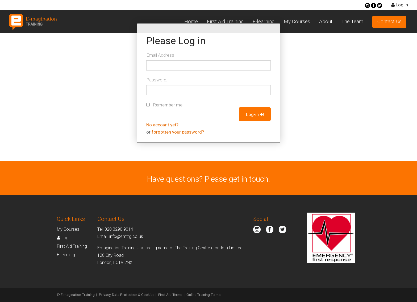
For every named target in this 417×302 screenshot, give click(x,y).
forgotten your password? (178, 132)
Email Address (160, 55)
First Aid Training (225, 21)
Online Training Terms (203, 294)
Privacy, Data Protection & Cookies (126, 294)
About (325, 21)
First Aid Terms (170, 294)
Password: (156, 79)
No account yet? (162, 124)
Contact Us (389, 21)
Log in (399, 4)
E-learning (263, 21)
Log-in (255, 114)
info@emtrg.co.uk (126, 236)
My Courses (297, 21)
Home (191, 21)
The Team (352, 21)
